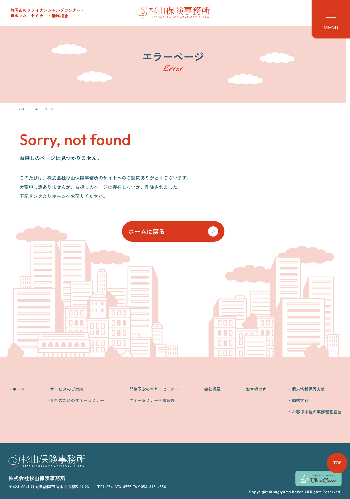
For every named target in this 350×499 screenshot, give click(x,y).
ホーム (19, 389)
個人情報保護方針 (308, 389)
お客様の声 (256, 389)
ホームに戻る (146, 231)
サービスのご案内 (66, 389)
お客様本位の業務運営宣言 (317, 411)
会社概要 (212, 389)
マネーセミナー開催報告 (152, 400)
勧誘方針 (300, 400)
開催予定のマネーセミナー (154, 389)
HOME (21, 109)
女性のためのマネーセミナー (77, 400)
